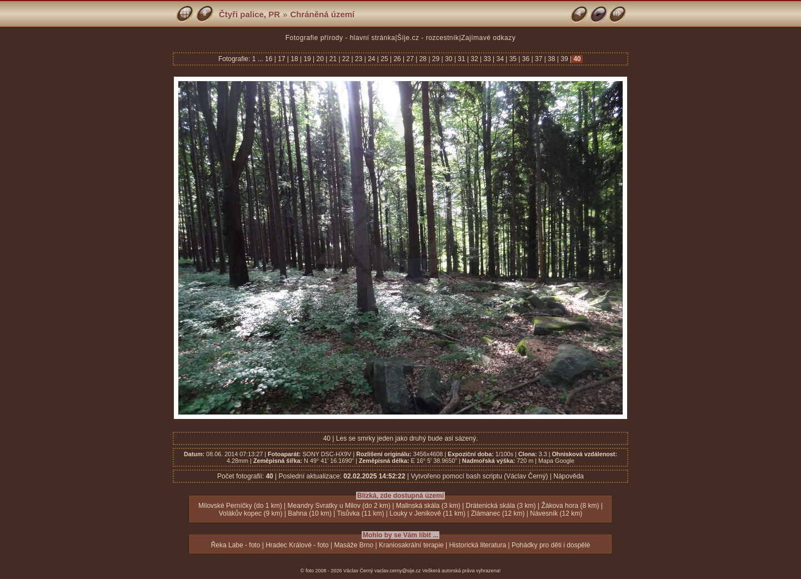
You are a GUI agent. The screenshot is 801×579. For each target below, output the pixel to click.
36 (525, 59)
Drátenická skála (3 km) (501, 506)
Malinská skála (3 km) (428, 506)
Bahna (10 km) (310, 513)
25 (384, 59)
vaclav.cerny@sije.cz (397, 570)
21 (332, 59)
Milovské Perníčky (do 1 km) (240, 506)
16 (269, 59)
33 (487, 59)
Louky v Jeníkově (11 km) (427, 513)
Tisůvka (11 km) (360, 513)
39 (564, 59)
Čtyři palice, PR (249, 14)
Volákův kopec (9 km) (251, 513)
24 (371, 59)
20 (320, 59)
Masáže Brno (353, 545)
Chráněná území (322, 14)
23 (358, 59)
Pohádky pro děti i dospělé (551, 545)
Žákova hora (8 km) (570, 506)
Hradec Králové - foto (297, 545)
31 (461, 59)
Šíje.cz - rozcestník (428, 38)
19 (307, 59)
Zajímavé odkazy (488, 38)
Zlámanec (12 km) (498, 513)
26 (397, 59)
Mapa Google (556, 460)
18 (294, 59)
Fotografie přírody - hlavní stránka (341, 38)
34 (499, 59)
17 (281, 59)
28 (422, 59)
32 (474, 59)
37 (538, 59)
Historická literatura (477, 545)
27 (409, 59)
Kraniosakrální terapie (411, 545)
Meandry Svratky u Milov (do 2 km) (339, 506)
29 (436, 59)
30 (448, 59)
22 (346, 59)
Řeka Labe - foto (236, 545)
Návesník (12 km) (556, 513)
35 (512, 59)
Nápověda (568, 476)
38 (551, 59)
